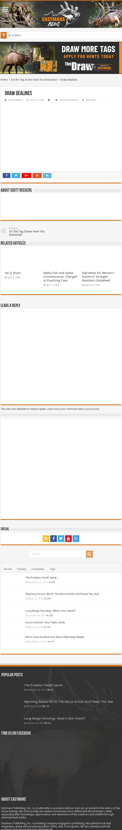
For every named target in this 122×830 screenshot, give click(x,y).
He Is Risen (14, 35)
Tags (52, 542)
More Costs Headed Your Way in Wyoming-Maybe (55, 610)
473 (53, 556)
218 (48, 572)
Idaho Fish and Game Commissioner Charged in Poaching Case (60, 250)
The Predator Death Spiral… (42, 551)
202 (51, 589)
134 (48, 600)
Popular (21, 542)
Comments (38, 542)
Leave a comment (68, 100)
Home (4, 79)
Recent (8, 542)
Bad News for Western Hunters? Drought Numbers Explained (98, 250)
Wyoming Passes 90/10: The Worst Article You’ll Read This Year (62, 567)
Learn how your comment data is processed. (73, 382)
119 (52, 615)
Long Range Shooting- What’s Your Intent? (51, 584)
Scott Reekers (15, 100)
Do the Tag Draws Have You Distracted (34, 79)
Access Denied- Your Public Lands (45, 596)
